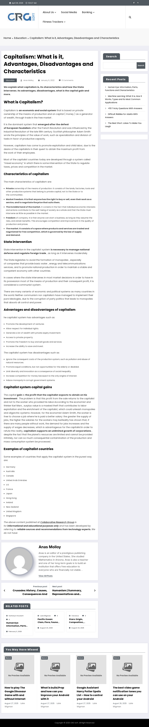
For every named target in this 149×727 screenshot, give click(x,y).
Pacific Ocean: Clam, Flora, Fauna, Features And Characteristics (48, 621)
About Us (49, 12)
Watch (8, 658)
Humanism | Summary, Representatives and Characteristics (67, 592)
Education (10, 80)
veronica (75, 616)
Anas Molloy (28, 80)
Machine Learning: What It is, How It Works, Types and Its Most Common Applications (123, 99)
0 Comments (67, 80)
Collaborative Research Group (57, 522)
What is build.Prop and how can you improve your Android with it (55, 693)
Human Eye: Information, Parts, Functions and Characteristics (16, 624)
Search (111, 56)
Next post (57, 586)
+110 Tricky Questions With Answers (125, 108)
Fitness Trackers (54, 21)
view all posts (46, 576)
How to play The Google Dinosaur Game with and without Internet (15, 693)
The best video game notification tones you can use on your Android (127, 693)
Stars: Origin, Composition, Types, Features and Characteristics (80, 621)
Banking (88, 12)
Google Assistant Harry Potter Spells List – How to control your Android (90, 693)
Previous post (40, 586)
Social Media (69, 12)
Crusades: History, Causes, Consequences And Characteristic (30, 592)
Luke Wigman (45, 616)
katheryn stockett (16, 616)
